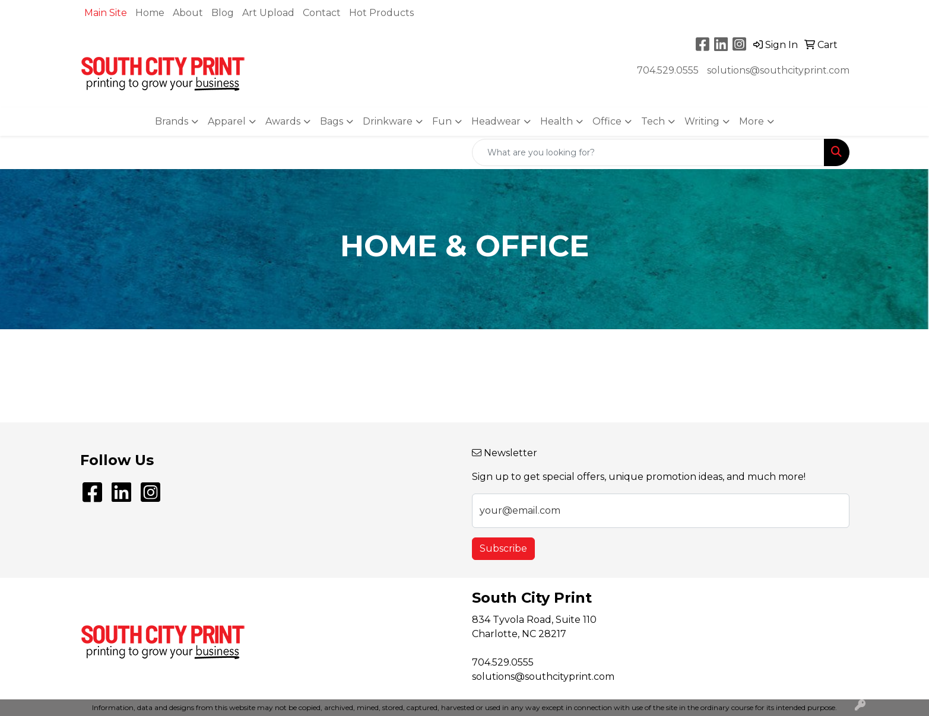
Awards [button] (282, 121)
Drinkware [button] (388, 121)
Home (149, 12)
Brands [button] (171, 121)
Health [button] (556, 121)
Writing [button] (701, 121)
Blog (222, 12)
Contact (322, 12)
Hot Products (381, 12)
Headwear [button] (496, 121)
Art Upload (268, 12)
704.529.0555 (668, 70)
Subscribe (503, 548)
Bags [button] (331, 121)
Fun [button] (442, 121)
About (188, 12)
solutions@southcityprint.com (778, 70)
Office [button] (607, 121)
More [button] (751, 121)
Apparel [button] (227, 121)
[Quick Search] (648, 152)
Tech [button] (653, 121)
